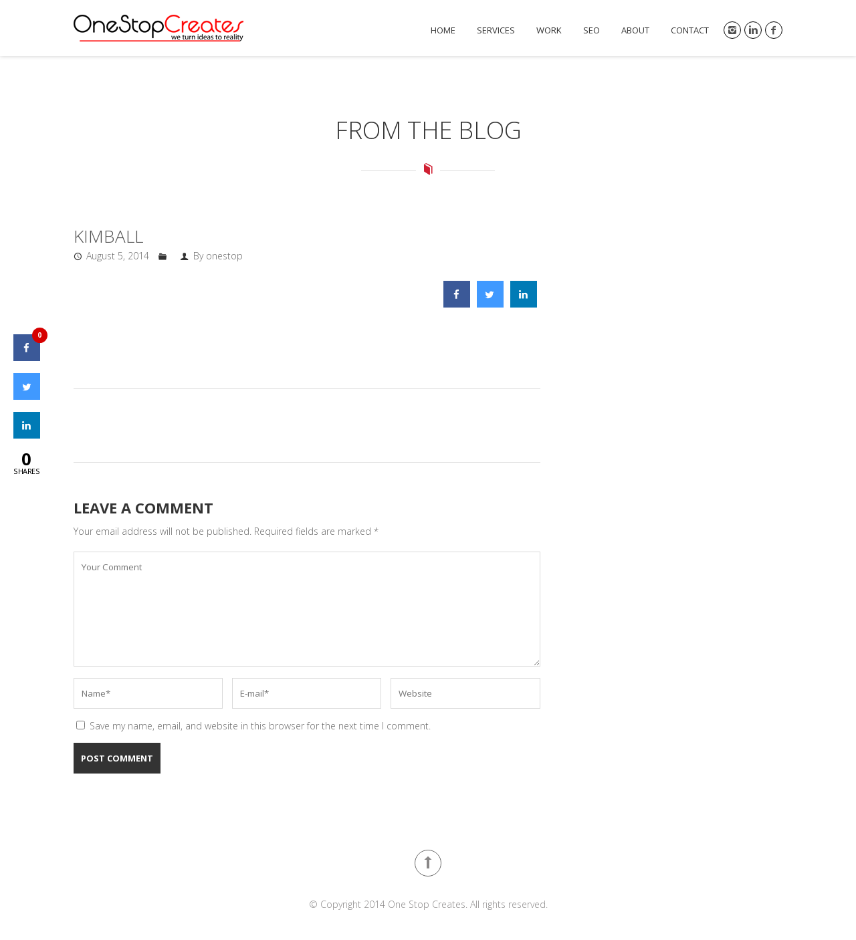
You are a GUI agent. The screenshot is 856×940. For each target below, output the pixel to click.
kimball (108, 236)
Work (549, 30)
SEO (591, 30)
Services (496, 30)
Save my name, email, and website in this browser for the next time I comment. (260, 725)
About (635, 30)
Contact (690, 30)
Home (443, 30)
